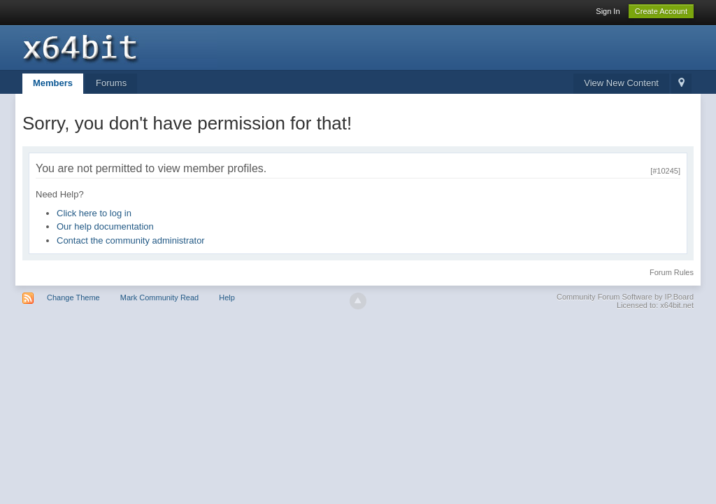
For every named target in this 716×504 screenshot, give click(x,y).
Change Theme (73, 297)
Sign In (608, 11)
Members (53, 83)
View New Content (621, 83)
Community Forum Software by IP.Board (625, 297)
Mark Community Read (159, 297)
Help (227, 297)
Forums (111, 83)
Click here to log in (94, 213)
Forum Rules (672, 272)
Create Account (661, 11)
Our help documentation (105, 226)
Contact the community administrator (131, 240)
